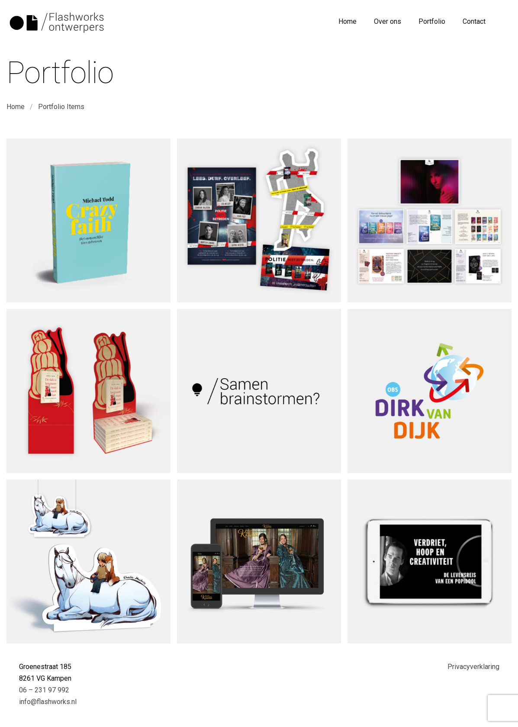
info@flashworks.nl (48, 702)
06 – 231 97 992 (44, 690)
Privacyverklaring (473, 667)
